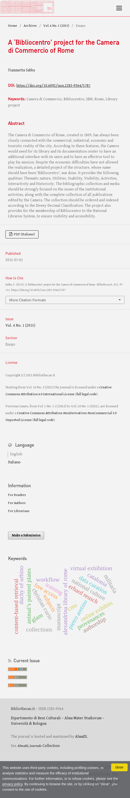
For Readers (17, 495)
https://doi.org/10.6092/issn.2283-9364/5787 (53, 85)
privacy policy (12, 784)
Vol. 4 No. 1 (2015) (56, 26)
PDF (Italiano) (24, 234)
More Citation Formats (27, 300)
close (119, 767)
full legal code (86, 394)
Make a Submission (26, 535)
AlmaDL (81, 736)
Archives (30, 26)
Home (12, 26)
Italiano (14, 462)
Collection (38, 746)
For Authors (17, 503)
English (16, 454)
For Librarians (18, 511)
